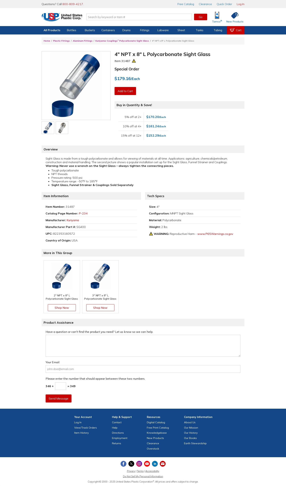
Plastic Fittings (61, 40)
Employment (119, 438)
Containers (108, 30)
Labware (163, 30)
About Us (190, 422)
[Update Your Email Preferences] (162, 463)
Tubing (218, 30)
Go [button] (200, 17)
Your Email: (53, 362)
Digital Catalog (156, 422)
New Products (155, 438)
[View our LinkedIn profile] (155, 463)
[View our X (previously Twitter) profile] (131, 463)
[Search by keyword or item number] (140, 17)
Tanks (199, 30)
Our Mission (191, 427)
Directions (118, 432)
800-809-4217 (72, 4)
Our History (191, 432)
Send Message (58, 398)
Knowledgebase (157, 432)
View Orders (85, 427)
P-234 (83, 213)
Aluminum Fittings (82, 40)
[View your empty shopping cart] (235, 30)
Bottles (71, 30)
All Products (52, 30)
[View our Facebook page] (123, 463)
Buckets (90, 30)
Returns (116, 443)
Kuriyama (73, 220)
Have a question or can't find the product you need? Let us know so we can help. (99, 332)
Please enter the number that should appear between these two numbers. (95, 378)
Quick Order (224, 4)
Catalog (185, 4)
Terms (140, 471)
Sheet (181, 30)
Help (114, 427)
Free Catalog (158, 427)
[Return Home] (63, 18)
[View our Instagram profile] (139, 463)
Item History (81, 432)
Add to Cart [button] (125, 91)
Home (47, 40)
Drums (126, 30)
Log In (240, 4)
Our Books (190, 438)
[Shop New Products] (233, 17)
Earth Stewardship (195, 443)
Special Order (127, 69)
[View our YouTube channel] (147, 463)
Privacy (131, 471)
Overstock (153, 448)
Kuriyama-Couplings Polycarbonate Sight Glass (122, 40)
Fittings (144, 30)
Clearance (205, 4)
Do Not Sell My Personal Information (143, 476)
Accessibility (152, 471)
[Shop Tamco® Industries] (217, 17)
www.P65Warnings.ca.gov (215, 234)
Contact (116, 422)
